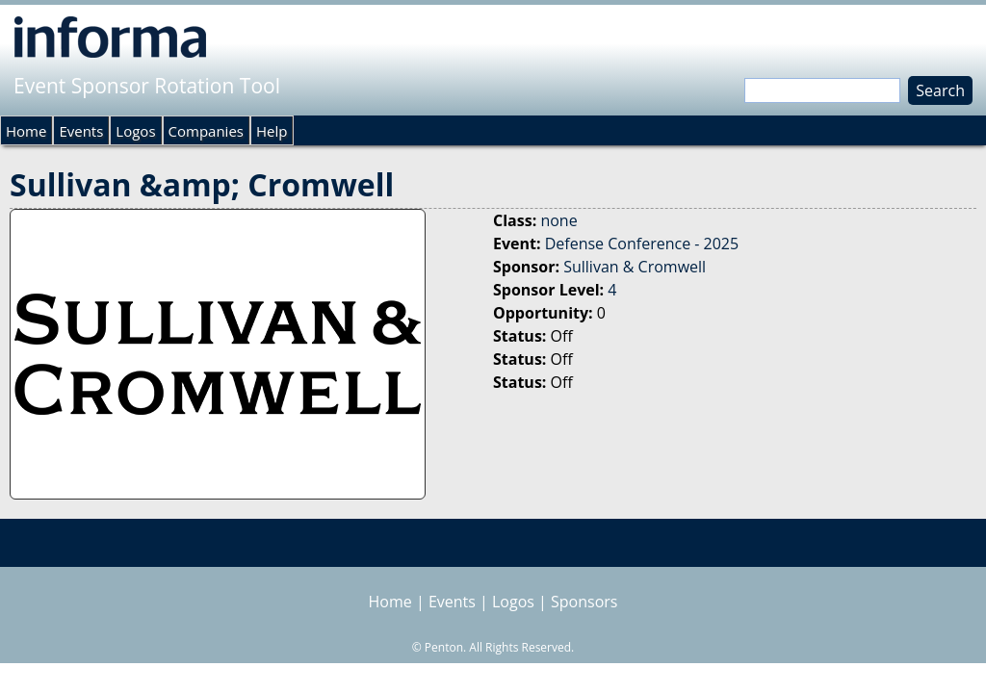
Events (81, 131)
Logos (135, 131)
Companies (206, 131)
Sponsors (584, 601)
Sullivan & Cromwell (634, 266)
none (558, 220)
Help (271, 131)
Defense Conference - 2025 (642, 243)
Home (26, 131)
